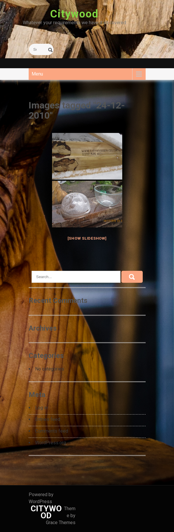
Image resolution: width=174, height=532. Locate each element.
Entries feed (47, 419)
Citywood (74, 14)
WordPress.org (50, 442)
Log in (41, 407)
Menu (37, 74)
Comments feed (51, 431)
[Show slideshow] (87, 238)
